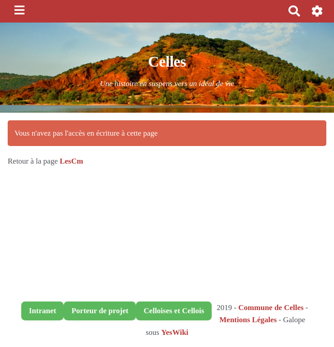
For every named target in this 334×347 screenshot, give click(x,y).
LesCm (71, 161)
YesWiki (174, 332)
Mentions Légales (248, 319)
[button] (317, 11)
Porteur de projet (99, 310)
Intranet (42, 310)
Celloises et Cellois (174, 310)
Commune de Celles (270, 307)
